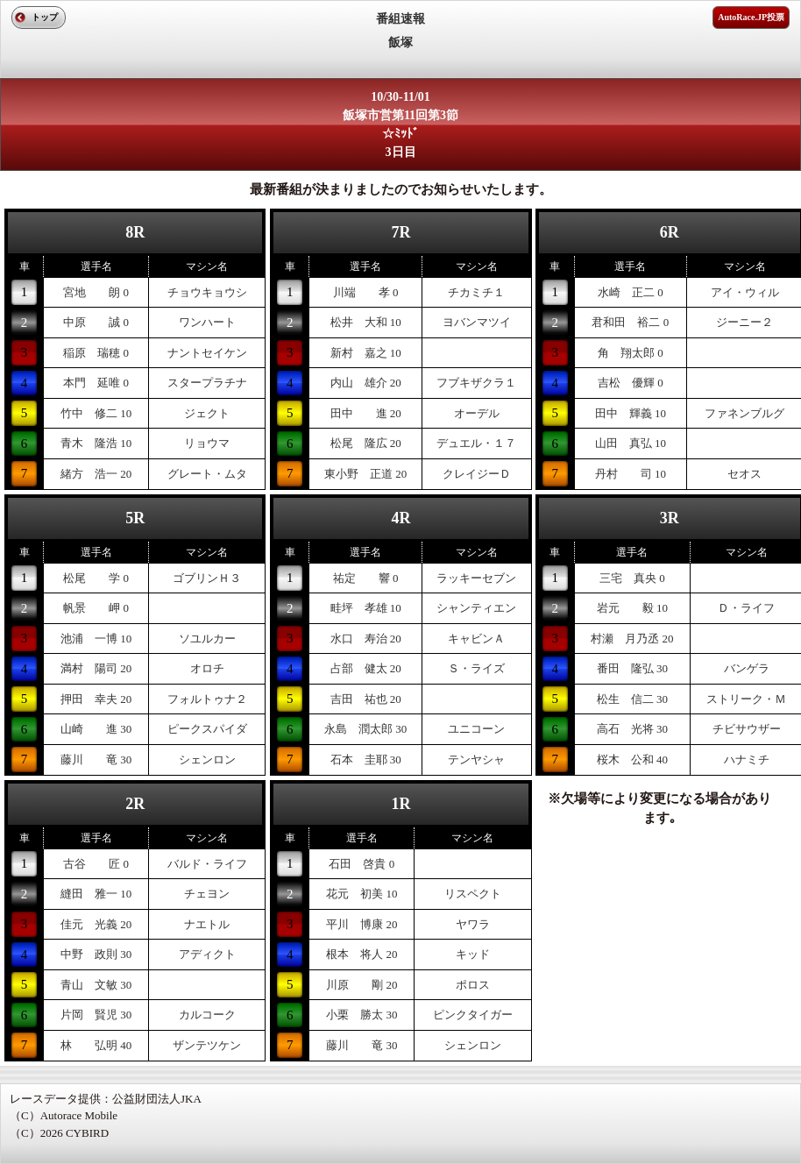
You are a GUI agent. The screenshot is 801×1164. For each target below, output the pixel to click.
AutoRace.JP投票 (751, 17)
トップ (45, 17)
